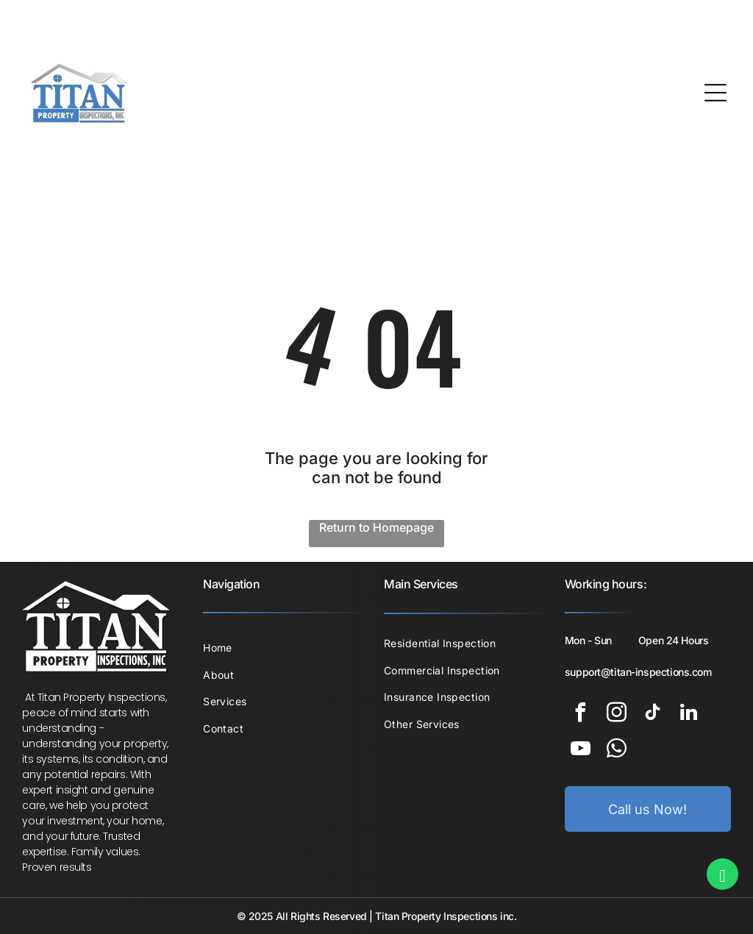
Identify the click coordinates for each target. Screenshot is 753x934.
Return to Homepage (376, 527)
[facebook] (581, 714)
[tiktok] (653, 714)
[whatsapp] (617, 750)
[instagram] (617, 714)
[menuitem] (286, 647)
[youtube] (581, 750)
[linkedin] (689, 714)
